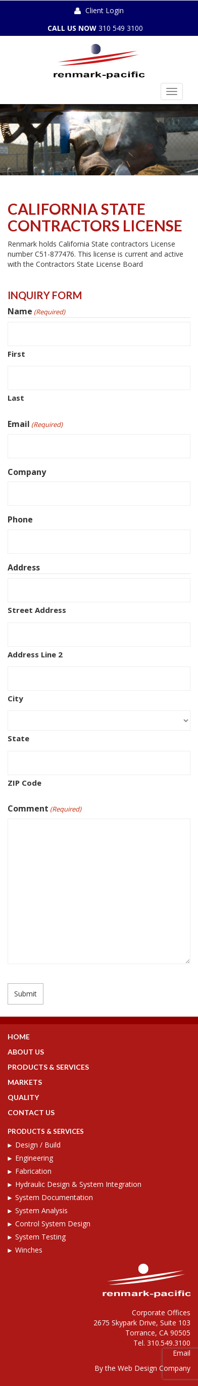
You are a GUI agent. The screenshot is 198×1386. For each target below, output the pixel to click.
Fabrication (33, 1171)
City (15, 698)
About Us (26, 1051)
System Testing (40, 1236)
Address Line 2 (35, 654)
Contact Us (31, 1112)
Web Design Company (154, 1368)
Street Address (37, 610)
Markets (25, 1082)
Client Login (104, 10)
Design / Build (38, 1145)
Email (35, 423)
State (18, 738)
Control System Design (52, 1223)
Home (19, 1036)
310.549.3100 (168, 1343)
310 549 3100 (120, 28)
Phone (20, 519)
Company (27, 471)
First (16, 354)
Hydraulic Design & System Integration (78, 1184)
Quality (23, 1097)
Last (16, 398)
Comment (44, 808)
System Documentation (54, 1197)
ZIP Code (24, 783)
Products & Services (48, 1067)
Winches (28, 1250)
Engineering (34, 1158)
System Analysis (41, 1210)
